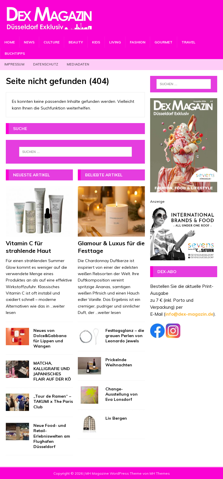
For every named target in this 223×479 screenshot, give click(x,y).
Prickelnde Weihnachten (118, 362)
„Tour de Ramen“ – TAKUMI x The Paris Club (53, 401)
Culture (52, 42)
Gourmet (163, 42)
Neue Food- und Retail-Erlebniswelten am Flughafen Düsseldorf (51, 436)
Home (9, 42)
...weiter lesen (108, 312)
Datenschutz (45, 64)
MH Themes (160, 473)
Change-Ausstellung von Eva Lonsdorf (121, 394)
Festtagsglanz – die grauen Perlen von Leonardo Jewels (124, 335)
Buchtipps (15, 53)
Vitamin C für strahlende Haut (28, 247)
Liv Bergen (116, 418)
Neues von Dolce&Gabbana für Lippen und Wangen (49, 338)
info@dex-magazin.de (189, 314)
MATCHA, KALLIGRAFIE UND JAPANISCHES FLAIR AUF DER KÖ (52, 371)
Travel (188, 42)
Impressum (14, 64)
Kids (96, 42)
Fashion (137, 42)
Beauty (76, 42)
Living (115, 42)
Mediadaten (78, 64)
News (29, 42)
